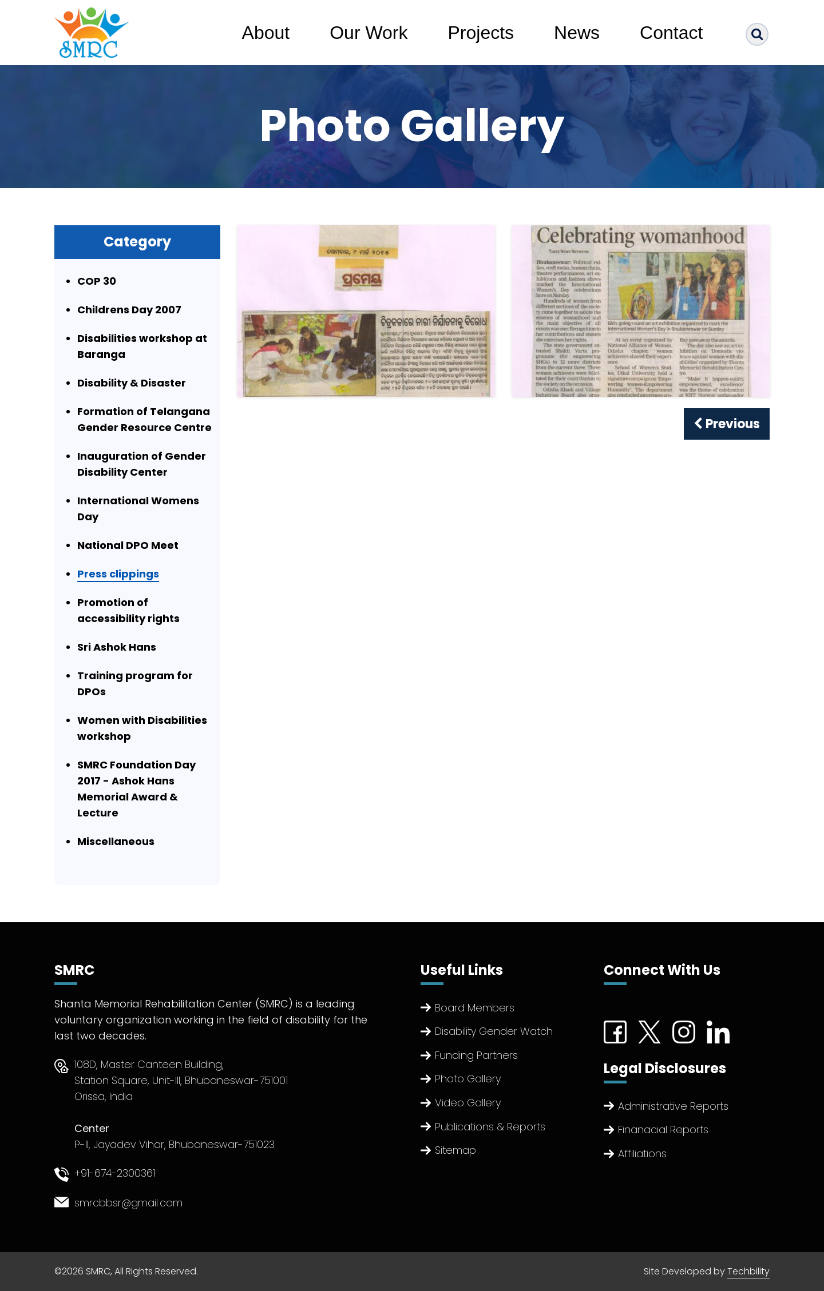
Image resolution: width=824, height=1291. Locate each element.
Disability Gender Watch (494, 1031)
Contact (671, 32)
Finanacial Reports (663, 1129)
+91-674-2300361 (114, 1173)
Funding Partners (476, 1055)
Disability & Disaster (131, 383)
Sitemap (455, 1150)
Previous (727, 424)
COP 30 (96, 281)
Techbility (748, 1271)
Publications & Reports (490, 1126)
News (577, 32)
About (266, 32)
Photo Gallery (468, 1078)
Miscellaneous (115, 841)
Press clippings (118, 574)
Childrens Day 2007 (129, 309)
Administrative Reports (673, 1106)
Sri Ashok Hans (116, 647)
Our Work (368, 32)
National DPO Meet (128, 545)
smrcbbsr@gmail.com (128, 1203)
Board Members (474, 1008)
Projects (481, 32)
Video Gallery (468, 1102)
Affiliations (642, 1153)
